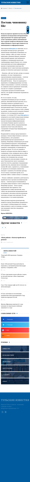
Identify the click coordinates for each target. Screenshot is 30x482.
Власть (11, 8)
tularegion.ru (24, 115)
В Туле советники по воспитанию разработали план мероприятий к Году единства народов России (13, 295)
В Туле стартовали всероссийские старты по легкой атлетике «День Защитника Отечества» (13, 276)
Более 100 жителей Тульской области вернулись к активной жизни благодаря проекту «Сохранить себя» (13, 265)
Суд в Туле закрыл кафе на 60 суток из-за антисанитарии (13, 286)
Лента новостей (9, 251)
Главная (4, 8)
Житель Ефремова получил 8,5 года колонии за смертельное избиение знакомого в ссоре (12, 306)
